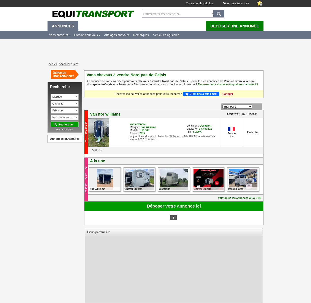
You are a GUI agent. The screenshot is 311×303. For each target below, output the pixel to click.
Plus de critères (64, 129)
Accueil (53, 64)
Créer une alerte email (203, 93)
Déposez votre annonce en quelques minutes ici (228, 84)
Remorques (141, 35)
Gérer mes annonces (236, 3)
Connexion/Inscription (199, 3)
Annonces (64, 64)
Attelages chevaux (116, 35)
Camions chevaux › (87, 35)
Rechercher (66, 124)
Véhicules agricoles (166, 35)
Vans (75, 64)
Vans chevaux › (59, 35)
